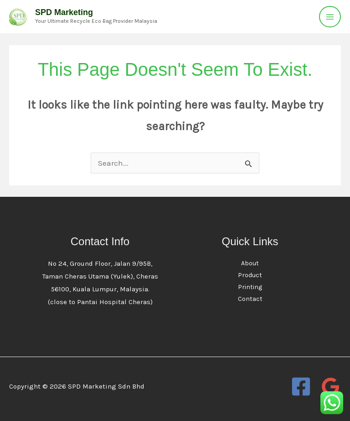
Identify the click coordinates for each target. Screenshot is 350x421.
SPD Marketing (64, 12)
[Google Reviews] (330, 386)
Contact (250, 299)
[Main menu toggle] (330, 17)
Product (250, 275)
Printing (250, 287)
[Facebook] (301, 386)
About (250, 263)
